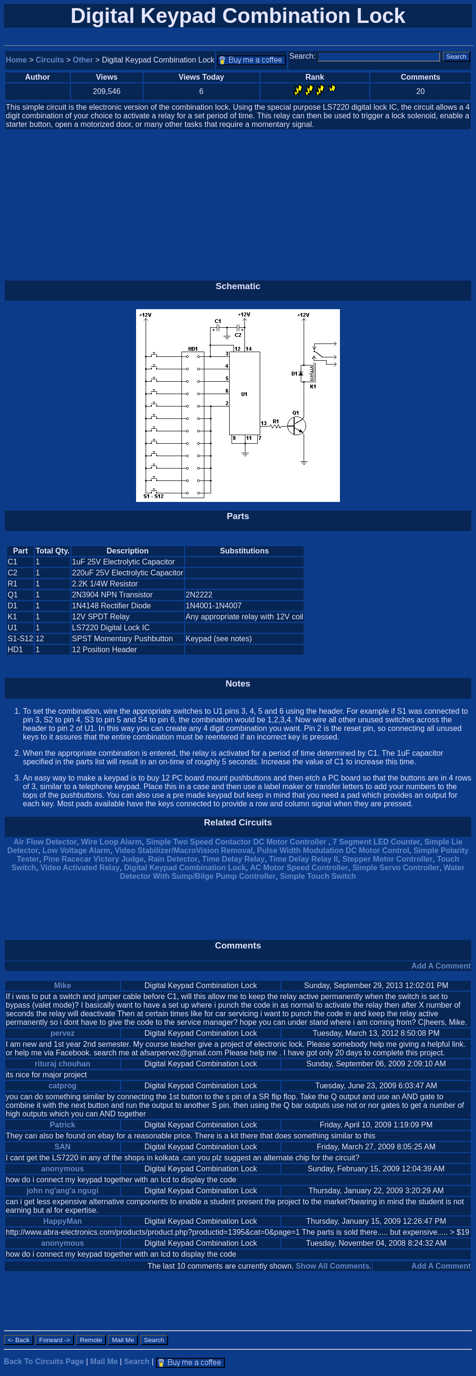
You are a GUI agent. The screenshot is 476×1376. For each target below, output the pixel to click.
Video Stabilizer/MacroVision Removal (184, 850)
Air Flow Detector (44, 842)
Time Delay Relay (233, 859)
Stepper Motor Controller (387, 859)
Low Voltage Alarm (76, 850)
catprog (63, 1086)
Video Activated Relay (79, 868)
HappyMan (62, 1221)
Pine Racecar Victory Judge (93, 859)
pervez (63, 1033)
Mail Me (104, 1361)
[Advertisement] (238, 205)
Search (136, 1361)
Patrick (62, 1125)
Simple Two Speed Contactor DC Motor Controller (237, 842)
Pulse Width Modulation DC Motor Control (333, 850)
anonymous (62, 1169)
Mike (62, 985)
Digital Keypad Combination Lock (185, 868)
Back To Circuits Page (44, 1361)
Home (16, 60)
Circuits (50, 60)
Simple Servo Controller (395, 868)
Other (83, 60)
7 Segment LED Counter (376, 842)
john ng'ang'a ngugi (63, 1191)
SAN (62, 1147)
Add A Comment (441, 966)
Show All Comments (332, 1266)
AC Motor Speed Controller (299, 868)
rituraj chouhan (62, 1064)
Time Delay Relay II (303, 859)
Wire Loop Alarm (111, 842)
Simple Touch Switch (318, 876)
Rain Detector (173, 859)
